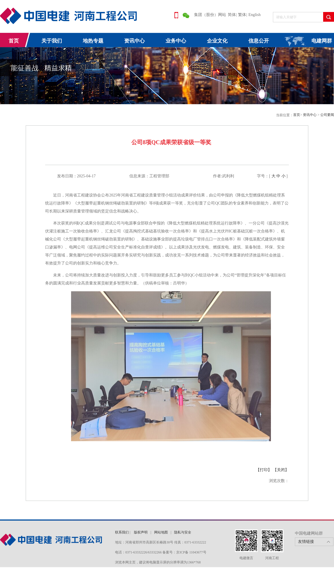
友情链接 (306, 541)
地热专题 (93, 41)
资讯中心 (134, 41)
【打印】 (264, 470)
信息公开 (258, 41)
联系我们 (122, 532)
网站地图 (161, 532)
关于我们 (51, 41)
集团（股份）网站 (210, 15)
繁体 (242, 15)
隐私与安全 (182, 532)
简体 (232, 15)
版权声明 (141, 532)
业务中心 (176, 41)
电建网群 (321, 41)
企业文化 (217, 41)
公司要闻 (327, 115)
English (254, 15)
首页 (14, 41)
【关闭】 (281, 470)
